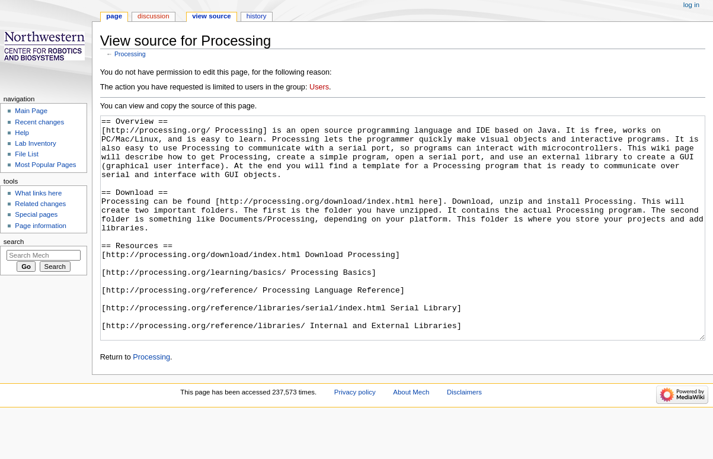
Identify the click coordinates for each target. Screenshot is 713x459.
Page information (40, 225)
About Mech (411, 436)
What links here (38, 193)
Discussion (153, 16)
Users (319, 87)
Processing (130, 53)
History (257, 16)
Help (22, 132)
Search (14, 241)
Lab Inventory (35, 143)
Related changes (40, 203)
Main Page (31, 110)
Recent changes (39, 122)
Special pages (36, 214)
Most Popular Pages (45, 164)
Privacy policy (355, 436)
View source (211, 16)
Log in (691, 4)
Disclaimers (464, 436)
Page (114, 16)
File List (26, 154)
